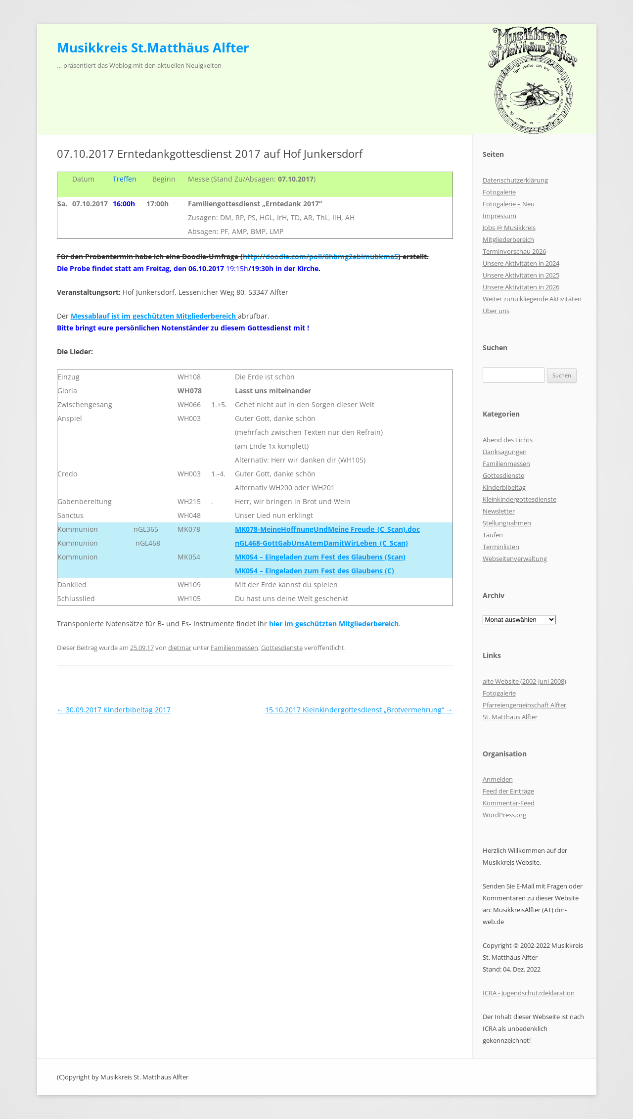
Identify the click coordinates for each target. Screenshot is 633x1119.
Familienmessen (234, 647)
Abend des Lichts (508, 439)
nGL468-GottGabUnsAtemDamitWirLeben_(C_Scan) (321, 543)
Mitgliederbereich (508, 239)
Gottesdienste (282, 647)
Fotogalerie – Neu (509, 203)
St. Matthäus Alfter (510, 716)
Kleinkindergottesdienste (519, 499)
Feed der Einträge (508, 791)
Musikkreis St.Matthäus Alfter (153, 47)
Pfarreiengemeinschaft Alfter (524, 704)
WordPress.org (504, 814)
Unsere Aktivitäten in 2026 (521, 286)
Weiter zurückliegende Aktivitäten (532, 298)
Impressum (499, 215)
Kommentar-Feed (509, 802)
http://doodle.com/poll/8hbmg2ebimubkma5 (320, 256)
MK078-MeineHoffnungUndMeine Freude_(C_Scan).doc (327, 529)
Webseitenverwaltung (515, 558)
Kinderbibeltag (504, 487)
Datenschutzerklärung (515, 180)
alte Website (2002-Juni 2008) (524, 681)
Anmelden (498, 779)
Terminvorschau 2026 (514, 251)
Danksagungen (505, 451)
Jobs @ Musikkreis (509, 227)
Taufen (493, 534)
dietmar (179, 647)
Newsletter (499, 511)
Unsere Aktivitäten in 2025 (521, 275)
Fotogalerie (499, 191)
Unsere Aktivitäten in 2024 (521, 263)
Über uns (496, 310)
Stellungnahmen (507, 522)
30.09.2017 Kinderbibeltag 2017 (114, 709)
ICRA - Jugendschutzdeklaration (529, 992)
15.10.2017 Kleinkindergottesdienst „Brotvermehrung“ (359, 709)
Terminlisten (501, 546)
